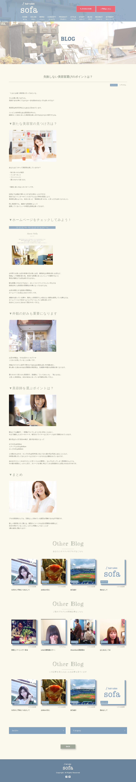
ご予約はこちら (105, 9)
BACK (68, 752)
